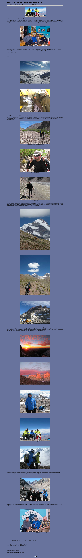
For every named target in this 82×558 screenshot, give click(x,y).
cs (15, 547)
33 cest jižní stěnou (39, 547)
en (16, 547)
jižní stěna (34, 547)
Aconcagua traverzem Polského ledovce (14, 552)
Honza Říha (9, 550)
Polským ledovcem (28, 547)
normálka (23, 547)
